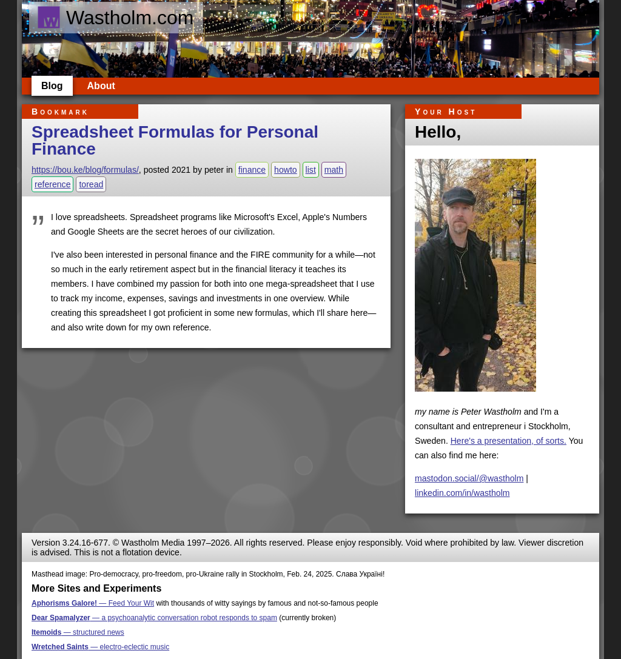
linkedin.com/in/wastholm (462, 493)
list (311, 170)
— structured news (78, 632)
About (101, 86)
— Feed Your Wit (93, 603)
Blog (52, 86)
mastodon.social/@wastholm (469, 478)
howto (285, 170)
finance (252, 170)
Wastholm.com (114, 17)
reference (52, 184)
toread (91, 184)
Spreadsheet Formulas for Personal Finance (175, 140)
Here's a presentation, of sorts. (508, 441)
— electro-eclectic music (100, 647)
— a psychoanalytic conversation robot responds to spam (154, 618)
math (333, 170)
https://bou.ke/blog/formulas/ (85, 170)
